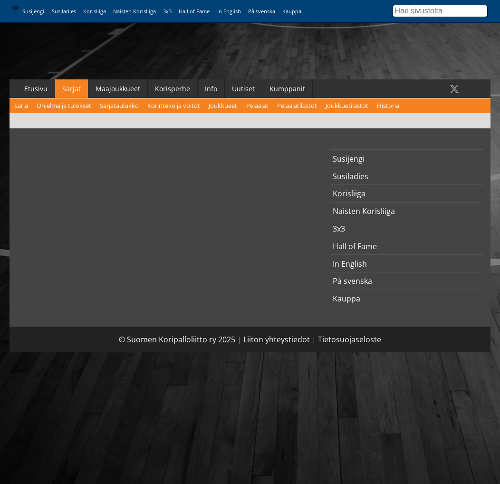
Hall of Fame (194, 11)
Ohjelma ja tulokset (64, 105)
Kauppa (291, 11)
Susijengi (33, 11)
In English (229, 11)
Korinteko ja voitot (173, 105)
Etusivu (36, 88)
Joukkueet (223, 105)
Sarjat (71, 88)
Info (211, 88)
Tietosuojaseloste (349, 339)
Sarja (21, 105)
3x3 (167, 11)
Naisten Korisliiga (134, 11)
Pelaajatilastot (297, 105)
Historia (388, 105)
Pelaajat (257, 105)
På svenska (261, 11)
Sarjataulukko (119, 105)
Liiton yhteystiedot (276, 339)
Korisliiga (94, 11)
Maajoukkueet (118, 88)
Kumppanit (287, 88)
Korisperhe (172, 88)
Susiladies (64, 11)
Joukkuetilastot (347, 105)
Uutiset (243, 88)
